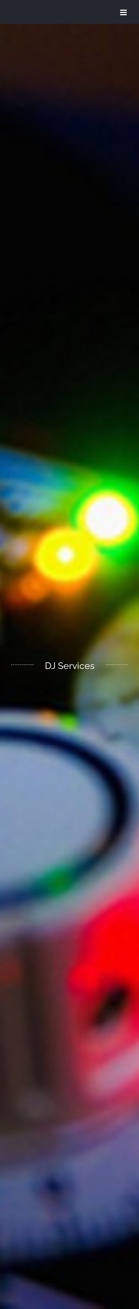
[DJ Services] (69, 666)
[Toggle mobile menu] (124, 12)
